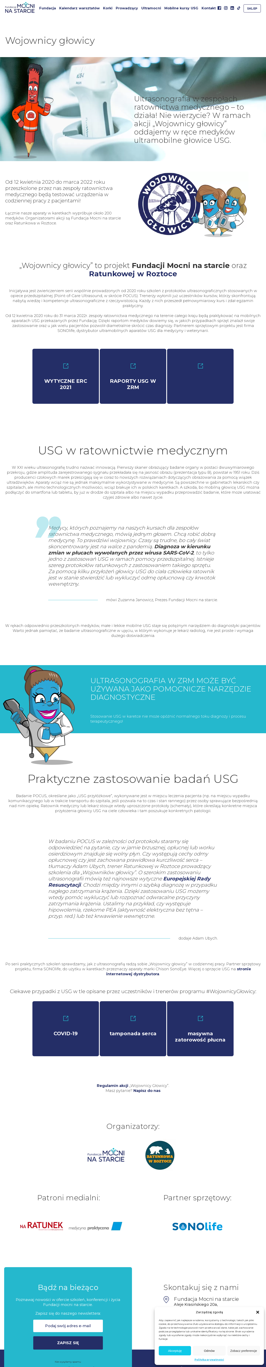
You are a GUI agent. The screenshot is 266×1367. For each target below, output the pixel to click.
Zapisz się (68, 1343)
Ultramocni (151, 8)
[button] (258, 1312)
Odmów (209, 1350)
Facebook (219, 8)
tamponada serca (133, 1026)
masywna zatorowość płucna (200, 1029)
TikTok (238, 8)
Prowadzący (127, 8)
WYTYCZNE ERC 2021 (66, 376)
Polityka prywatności (209, 1359)
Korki (107, 8)
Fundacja (47, 8)
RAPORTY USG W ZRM (133, 376)
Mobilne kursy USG (181, 8)
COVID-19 (66, 1026)
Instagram (226, 8)
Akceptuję (175, 1350)
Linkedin (232, 8)
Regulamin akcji (112, 1085)
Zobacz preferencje (243, 1350)
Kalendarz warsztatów (79, 8)
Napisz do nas (147, 1090)
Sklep (252, 8)
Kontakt (209, 8)
